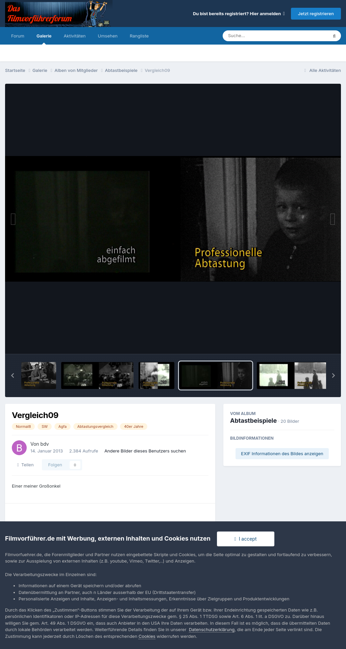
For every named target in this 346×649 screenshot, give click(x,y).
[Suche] (262, 35)
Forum (17, 35)
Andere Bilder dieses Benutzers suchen (145, 450)
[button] (12, 375)
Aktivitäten (75, 35)
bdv (45, 444)
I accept (245, 539)
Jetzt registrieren (316, 13)
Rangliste (139, 35)
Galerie (44, 39)
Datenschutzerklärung (211, 629)
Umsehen (108, 35)
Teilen (25, 464)
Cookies (147, 636)
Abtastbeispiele (253, 420)
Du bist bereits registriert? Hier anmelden (239, 13)
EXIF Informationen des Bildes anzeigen (282, 453)
